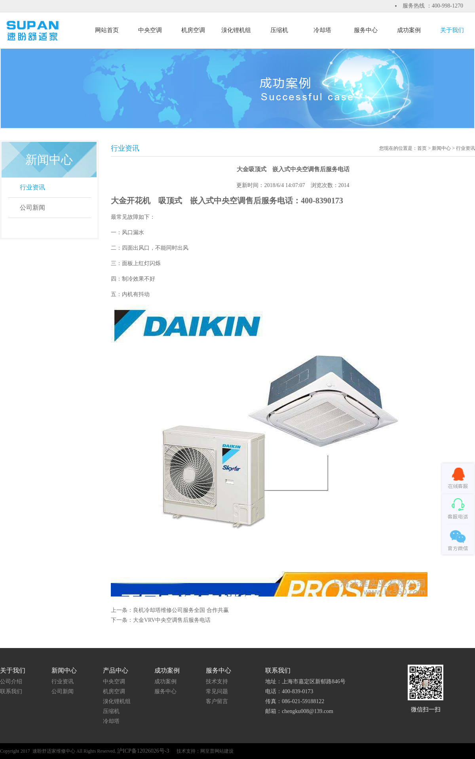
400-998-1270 (447, 6)
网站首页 (107, 30)
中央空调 (114, 681)
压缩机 (111, 711)
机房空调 (114, 691)
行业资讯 (32, 187)
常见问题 (217, 691)
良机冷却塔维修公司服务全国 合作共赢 (181, 610)
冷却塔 (111, 721)
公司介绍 (11, 681)
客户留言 (217, 701)
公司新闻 (32, 207)
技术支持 (217, 681)
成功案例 (165, 681)
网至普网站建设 (217, 751)
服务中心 (165, 691)
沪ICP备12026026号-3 (144, 751)
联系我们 (11, 691)
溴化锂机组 (117, 701)
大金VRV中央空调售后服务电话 (172, 620)
